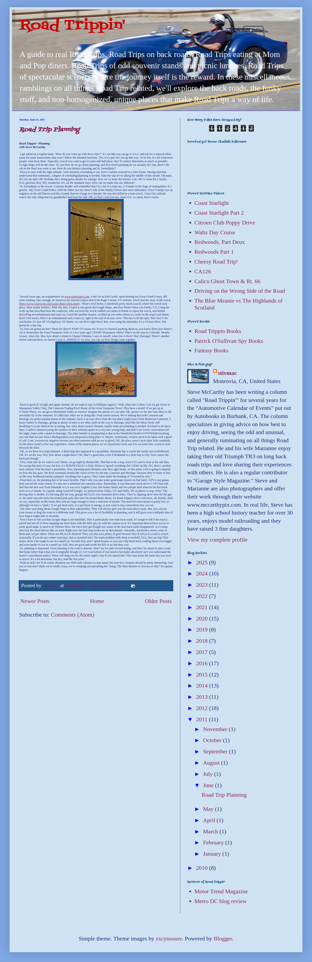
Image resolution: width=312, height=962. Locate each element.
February (214, 842)
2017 (202, 652)
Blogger (223, 938)
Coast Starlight (211, 203)
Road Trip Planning (49, 129)
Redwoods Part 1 (214, 252)
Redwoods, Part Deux (219, 242)
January (212, 854)
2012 (202, 708)
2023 (202, 585)
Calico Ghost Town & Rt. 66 (227, 281)
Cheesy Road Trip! (216, 261)
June (209, 785)
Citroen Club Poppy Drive (224, 222)
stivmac (227, 373)
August (212, 763)
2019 (202, 629)
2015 (202, 674)
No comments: (107, 585)
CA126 (202, 271)
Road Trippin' (72, 26)
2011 (202, 719)
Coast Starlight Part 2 (219, 213)
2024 (202, 573)
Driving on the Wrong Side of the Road (239, 291)
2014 (202, 685)
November (216, 729)
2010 (202, 868)
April (210, 820)
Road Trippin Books (217, 331)
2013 (202, 697)
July (208, 774)
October (213, 740)
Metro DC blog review (220, 901)
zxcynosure (169, 938)
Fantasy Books (211, 350)
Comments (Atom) (72, 615)
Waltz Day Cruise (214, 232)
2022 (202, 596)
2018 (202, 641)
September (216, 751)
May (209, 809)
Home (97, 601)
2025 (202, 562)
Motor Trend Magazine (221, 891)
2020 (202, 618)
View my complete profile (217, 540)
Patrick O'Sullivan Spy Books (228, 341)
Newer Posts (34, 601)
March (211, 831)
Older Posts (158, 601)
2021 (202, 607)
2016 (202, 663)
